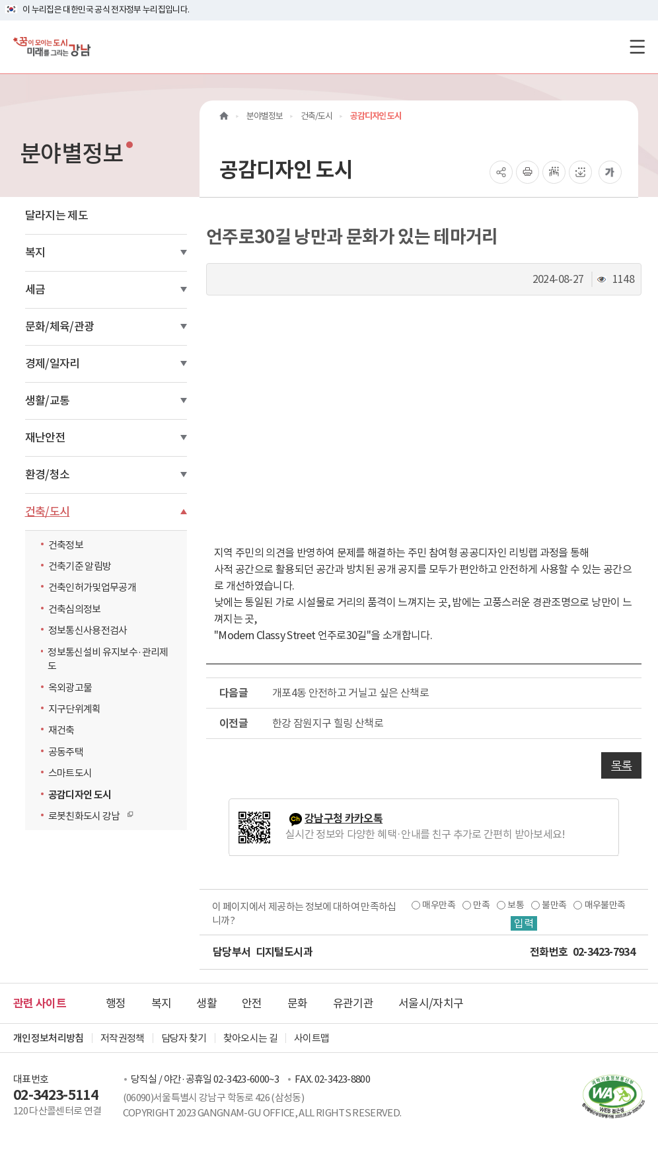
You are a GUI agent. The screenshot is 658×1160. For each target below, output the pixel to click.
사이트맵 (311, 1038)
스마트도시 (70, 773)
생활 (206, 1003)
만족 (481, 905)
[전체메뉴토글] (637, 46)
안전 (252, 1003)
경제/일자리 (52, 363)
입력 (524, 923)
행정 (116, 1003)
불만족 (554, 905)
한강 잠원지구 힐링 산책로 (327, 723)
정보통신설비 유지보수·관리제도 (108, 659)
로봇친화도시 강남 (87, 815)
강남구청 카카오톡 (344, 819)
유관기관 (353, 1003)
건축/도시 (47, 511)
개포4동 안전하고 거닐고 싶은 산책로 (350, 692)
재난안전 (45, 437)
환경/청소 (47, 474)
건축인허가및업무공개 (92, 587)
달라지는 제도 (56, 215)
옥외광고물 (70, 687)
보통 (515, 905)
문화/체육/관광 (59, 326)
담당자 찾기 (184, 1038)
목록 (621, 765)
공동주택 (65, 752)
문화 (297, 1003)
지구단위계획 (74, 709)
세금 (35, 289)
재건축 (61, 730)
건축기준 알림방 (80, 566)
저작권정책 (122, 1038)
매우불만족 (605, 905)
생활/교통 (47, 400)
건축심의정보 (74, 609)
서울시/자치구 (430, 1003)
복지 (35, 252)
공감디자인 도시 (80, 795)
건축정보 (65, 545)
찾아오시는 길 (250, 1038)
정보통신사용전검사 (88, 630)
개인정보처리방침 (48, 1038)
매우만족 (438, 905)
